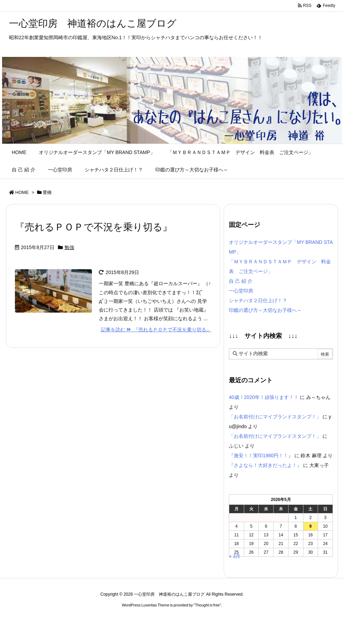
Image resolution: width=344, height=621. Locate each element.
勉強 (69, 247)
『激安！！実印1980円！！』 (261, 455)
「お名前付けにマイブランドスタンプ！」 (275, 416)
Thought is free (207, 605)
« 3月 (234, 556)
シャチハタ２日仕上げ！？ (258, 300)
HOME (22, 192)
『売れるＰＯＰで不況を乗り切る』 (93, 227)
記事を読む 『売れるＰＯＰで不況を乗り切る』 (156, 329)
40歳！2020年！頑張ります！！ (264, 397)
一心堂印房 (241, 291)
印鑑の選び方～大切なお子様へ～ (265, 310)
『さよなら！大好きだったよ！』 (265, 465)
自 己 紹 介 (240, 281)
